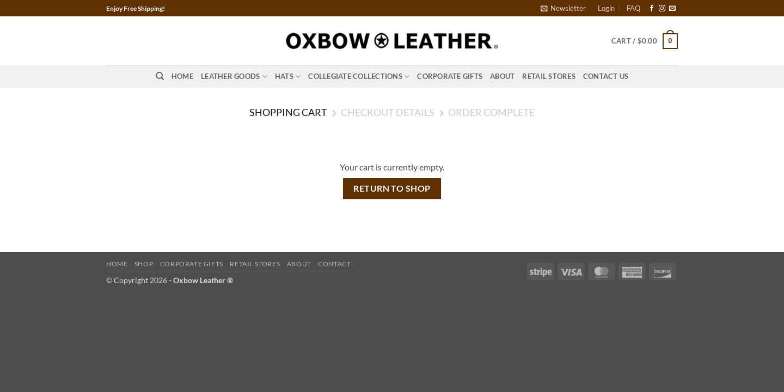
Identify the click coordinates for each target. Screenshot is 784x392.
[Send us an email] (672, 9)
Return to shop (392, 188)
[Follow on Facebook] (651, 9)
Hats (288, 76)
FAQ (633, 8)
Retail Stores (548, 76)
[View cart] (644, 41)
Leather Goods (234, 76)
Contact (334, 264)
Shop (143, 264)
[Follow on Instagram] (662, 9)
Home (182, 76)
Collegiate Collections (358, 76)
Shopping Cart (288, 112)
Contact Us (606, 76)
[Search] (160, 76)
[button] (563, 8)
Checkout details (387, 112)
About (502, 76)
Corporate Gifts (449, 76)
